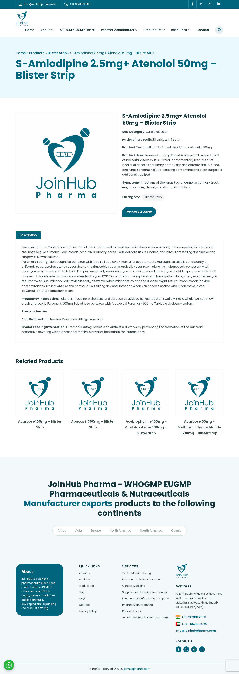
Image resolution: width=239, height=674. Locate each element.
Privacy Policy (88, 611)
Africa (61, 531)
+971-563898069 (194, 624)
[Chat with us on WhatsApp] (9, 665)
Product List (153, 30)
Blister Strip (57, 53)
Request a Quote (139, 211)
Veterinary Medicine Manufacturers (145, 618)
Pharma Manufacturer (117, 30)
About (45, 30)
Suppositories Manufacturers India (144, 592)
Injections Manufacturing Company (145, 599)
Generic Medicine (133, 586)
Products (36, 53)
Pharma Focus (131, 611)
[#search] (219, 30)
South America (151, 531)
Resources (179, 30)
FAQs (82, 599)
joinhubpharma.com (137, 669)
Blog (81, 592)
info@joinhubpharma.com (196, 631)
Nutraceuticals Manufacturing (142, 579)
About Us (85, 573)
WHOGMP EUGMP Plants (77, 30)
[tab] (28, 235)
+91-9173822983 (194, 617)
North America (120, 531)
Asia (78, 531)
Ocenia (176, 531)
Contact (202, 30)
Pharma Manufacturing (137, 605)
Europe (95, 531)
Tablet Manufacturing (136, 573)
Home (29, 30)
